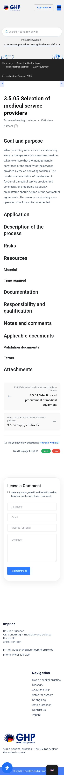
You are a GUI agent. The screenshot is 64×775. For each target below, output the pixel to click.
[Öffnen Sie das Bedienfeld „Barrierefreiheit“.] (7, 767)
